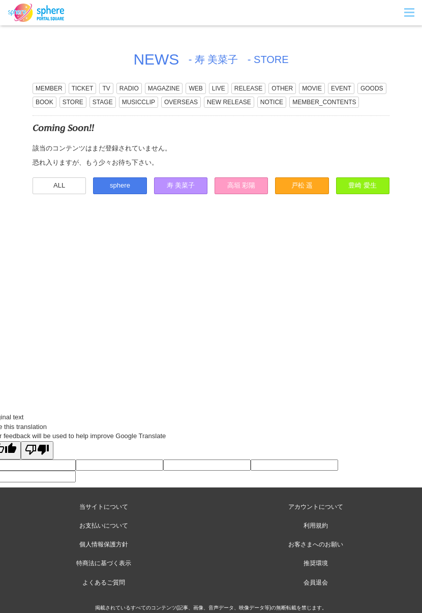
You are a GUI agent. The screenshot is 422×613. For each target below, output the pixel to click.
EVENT (341, 88)
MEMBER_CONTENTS (324, 102)
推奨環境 (316, 563)
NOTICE (271, 102)
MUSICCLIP (138, 102)
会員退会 (316, 582)
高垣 (241, 185)
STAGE (103, 102)
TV (106, 88)
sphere (120, 185)
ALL (59, 185)
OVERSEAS (181, 102)
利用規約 (316, 525)
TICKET (83, 88)
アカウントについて (315, 506)
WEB (195, 88)
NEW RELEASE (229, 102)
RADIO (129, 88)
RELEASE (248, 88)
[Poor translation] (37, 450)
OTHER (282, 88)
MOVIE (312, 88)
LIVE (218, 88)
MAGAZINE (164, 88)
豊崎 (362, 185)
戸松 (302, 185)
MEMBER (49, 88)
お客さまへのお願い (315, 544)
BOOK (44, 102)
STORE (73, 102)
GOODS (371, 88)
